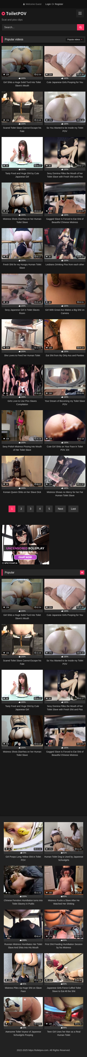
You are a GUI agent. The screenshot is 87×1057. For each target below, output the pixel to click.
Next (60, 508)
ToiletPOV (14, 13)
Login (48, 4)
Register (59, 4)
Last (73, 508)
